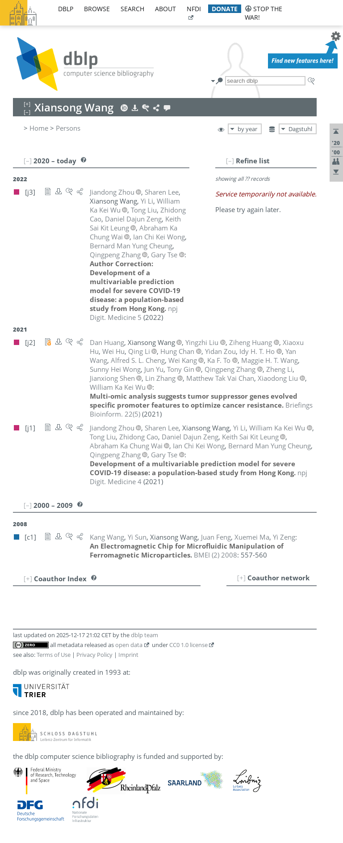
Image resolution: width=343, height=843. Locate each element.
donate (225, 8)
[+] (241, 577)
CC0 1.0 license (188, 645)
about (165, 8)
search (132, 8)
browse (97, 8)
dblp (65, 8)
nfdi (194, 8)
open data (128, 645)
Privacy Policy (94, 655)
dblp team (144, 635)
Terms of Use (54, 655)
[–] (230, 160)
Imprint (128, 655)
